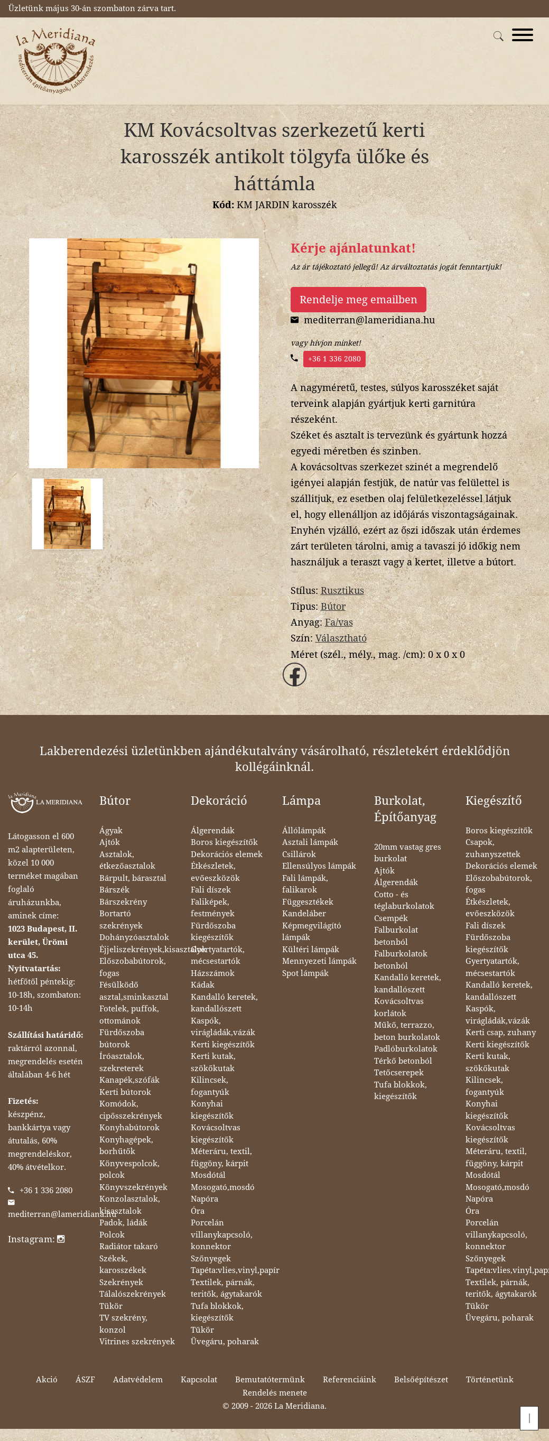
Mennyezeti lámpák (319, 961)
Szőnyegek (211, 1258)
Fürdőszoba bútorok (121, 1038)
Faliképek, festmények (213, 908)
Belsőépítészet (421, 1379)
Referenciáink (349, 1379)
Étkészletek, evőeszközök (215, 872)
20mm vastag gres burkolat (407, 853)
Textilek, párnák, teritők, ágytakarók (226, 1288)
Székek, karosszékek (122, 1265)
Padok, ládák (123, 1223)
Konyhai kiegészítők (212, 1110)
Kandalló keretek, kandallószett (224, 1003)
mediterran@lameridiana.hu (62, 1214)
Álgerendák (213, 830)
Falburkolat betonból (396, 936)
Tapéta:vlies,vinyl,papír (235, 1270)
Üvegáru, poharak (225, 1341)
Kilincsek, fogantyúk (210, 1086)
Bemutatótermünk (270, 1379)
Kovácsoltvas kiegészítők (215, 1134)
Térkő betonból (403, 1061)
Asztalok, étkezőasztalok (127, 860)
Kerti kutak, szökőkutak (213, 1062)
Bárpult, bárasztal (132, 878)
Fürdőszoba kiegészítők (213, 932)
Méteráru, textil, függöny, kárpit (221, 1157)
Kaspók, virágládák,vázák (223, 1027)
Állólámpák (304, 830)
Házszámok (213, 973)
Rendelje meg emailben (358, 299)
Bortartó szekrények (121, 920)
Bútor (333, 606)
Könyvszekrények (133, 1187)
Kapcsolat (199, 1379)
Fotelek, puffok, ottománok (129, 1015)
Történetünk (490, 1379)
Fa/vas (339, 622)
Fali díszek (211, 890)
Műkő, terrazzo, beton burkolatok (407, 1031)
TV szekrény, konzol (123, 1324)
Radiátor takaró (128, 1246)
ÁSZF (85, 1379)
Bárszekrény (123, 902)
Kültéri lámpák (310, 949)
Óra (197, 1211)
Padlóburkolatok (406, 1049)
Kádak (203, 985)
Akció (47, 1379)
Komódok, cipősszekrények (130, 1110)
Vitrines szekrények (137, 1341)
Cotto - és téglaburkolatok (404, 901)
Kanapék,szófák (129, 1080)
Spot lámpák (305, 973)
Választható (341, 638)
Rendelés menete (275, 1393)
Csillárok (299, 854)
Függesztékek (307, 902)
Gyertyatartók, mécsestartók (218, 955)
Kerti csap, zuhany (501, 1032)
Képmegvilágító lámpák (311, 932)
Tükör (111, 1306)
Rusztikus (342, 590)
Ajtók (109, 842)
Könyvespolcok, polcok (129, 1169)
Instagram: (36, 1239)
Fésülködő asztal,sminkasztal (134, 991)
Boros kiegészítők (224, 842)
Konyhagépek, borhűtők (126, 1146)
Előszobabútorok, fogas (132, 967)
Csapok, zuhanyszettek (493, 848)
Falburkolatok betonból (400, 960)
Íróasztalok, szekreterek (121, 1062)
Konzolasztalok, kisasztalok (129, 1205)
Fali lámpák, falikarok (305, 884)
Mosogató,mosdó (223, 1187)
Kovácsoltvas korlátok (399, 1007)
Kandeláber (304, 913)
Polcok (112, 1235)
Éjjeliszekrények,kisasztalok (153, 949)
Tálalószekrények (132, 1294)
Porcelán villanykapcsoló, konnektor (222, 1234)
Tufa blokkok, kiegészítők (217, 1312)
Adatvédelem (138, 1379)
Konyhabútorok (129, 1127)
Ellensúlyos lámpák (319, 866)
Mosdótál (208, 1175)
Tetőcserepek (399, 1072)
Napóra (204, 1199)
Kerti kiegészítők (223, 1044)
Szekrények (121, 1282)
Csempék (391, 918)
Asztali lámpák (310, 842)
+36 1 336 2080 (334, 359)
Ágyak (111, 830)
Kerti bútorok (125, 1092)
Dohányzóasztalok (134, 937)
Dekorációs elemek (227, 854)
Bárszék (114, 890)
